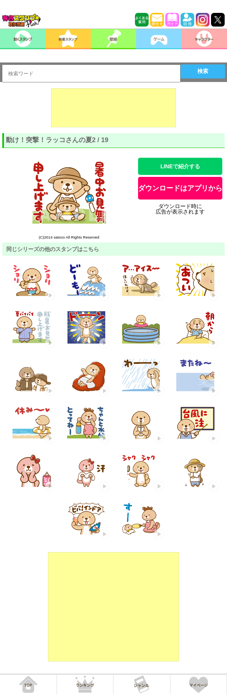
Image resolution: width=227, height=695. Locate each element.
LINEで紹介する (180, 166)
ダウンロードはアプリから (180, 188)
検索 (202, 71)
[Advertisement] (113, 107)
